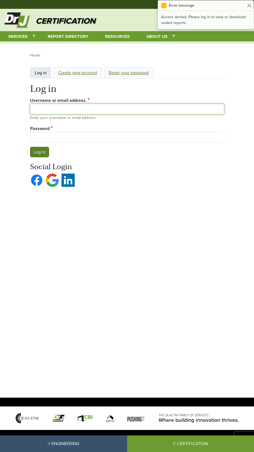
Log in (41, 73)
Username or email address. (58, 100)
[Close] (249, 5)
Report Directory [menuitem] (68, 36)
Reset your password (129, 73)
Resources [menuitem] (117, 36)
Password (40, 128)
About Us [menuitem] (157, 37)
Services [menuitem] (18, 37)
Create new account (77, 73)
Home (35, 55)
